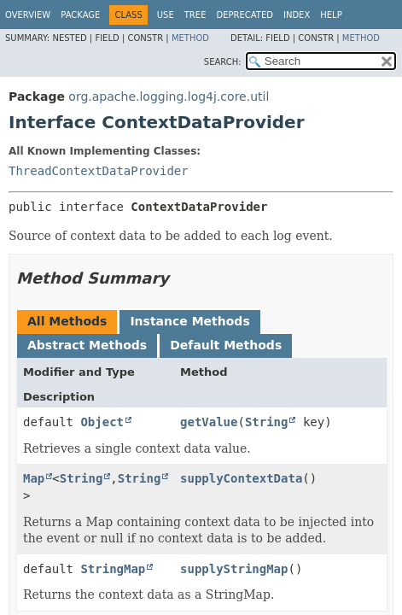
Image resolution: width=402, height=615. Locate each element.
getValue (208, 422)
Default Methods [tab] (226, 345)
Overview (27, 15)
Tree (195, 15)
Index (296, 15)
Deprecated (244, 15)
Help (330, 15)
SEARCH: (223, 62)
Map (33, 478)
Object (102, 422)
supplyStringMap (234, 569)
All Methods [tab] (67, 321)
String (266, 422)
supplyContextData (241, 478)
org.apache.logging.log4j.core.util (168, 96)
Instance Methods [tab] (189, 321)
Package (80, 15)
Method (190, 38)
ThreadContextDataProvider (99, 171)
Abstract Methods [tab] (87, 345)
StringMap (112, 569)
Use (165, 15)
